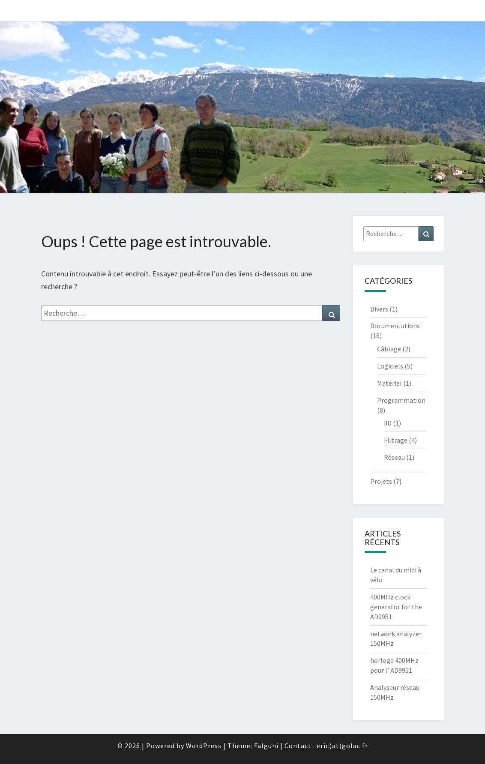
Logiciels (390, 366)
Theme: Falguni (253, 745)
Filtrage (395, 440)
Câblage (389, 349)
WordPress (204, 745)
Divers (379, 309)
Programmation (401, 400)
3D (388, 423)
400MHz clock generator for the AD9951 (396, 607)
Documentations (395, 325)
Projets (381, 481)
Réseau (394, 457)
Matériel (389, 383)
